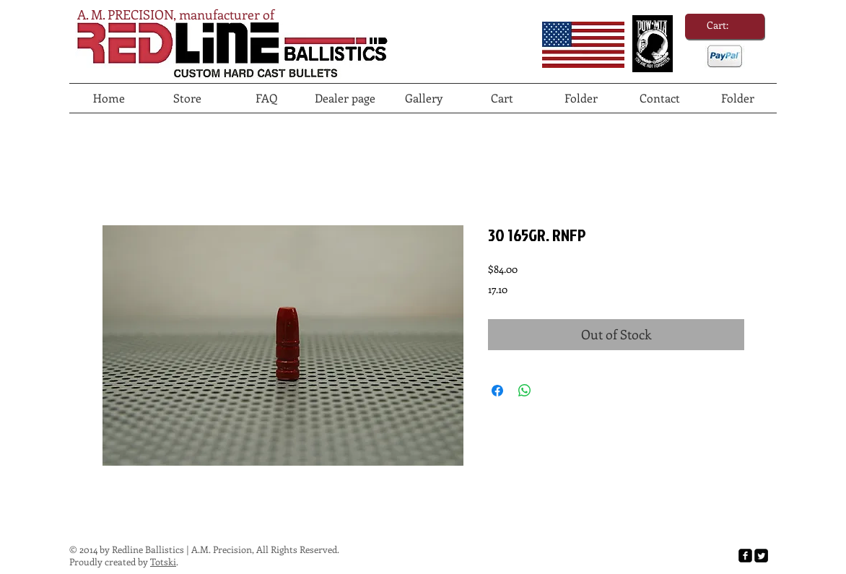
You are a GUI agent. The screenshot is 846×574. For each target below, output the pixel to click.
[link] (725, 25)
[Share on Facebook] (497, 390)
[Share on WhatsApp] (524, 390)
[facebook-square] (745, 555)
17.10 (497, 289)
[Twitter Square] (761, 555)
